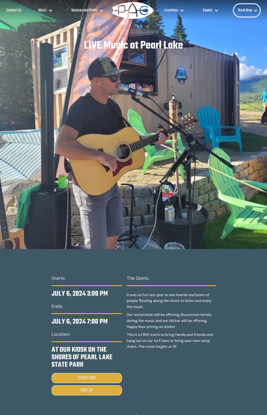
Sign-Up (86, 390)
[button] (44, 10)
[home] (133, 10)
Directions (87, 378)
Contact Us (14, 10)
